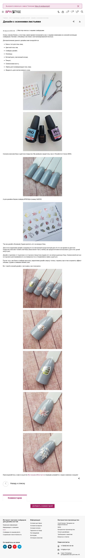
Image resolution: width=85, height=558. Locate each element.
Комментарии (15, 498)
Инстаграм (31, 475)
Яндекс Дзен (10, 547)
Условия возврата (36, 525)
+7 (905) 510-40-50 (67, 545)
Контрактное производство (68, 520)
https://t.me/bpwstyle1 (42, 6)
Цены (59, 527)
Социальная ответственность (12, 534)
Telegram (19, 547)
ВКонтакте (40, 475)
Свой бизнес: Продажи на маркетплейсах (66, 523)
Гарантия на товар (36, 530)
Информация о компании (11, 527)
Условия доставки (36, 523)
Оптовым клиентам (36, 538)
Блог (4, 529)
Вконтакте (5, 547)
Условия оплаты (35, 528)
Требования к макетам (65, 534)
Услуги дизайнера (63, 532)
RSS (79, 21)
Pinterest (15, 547)
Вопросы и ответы (63, 537)
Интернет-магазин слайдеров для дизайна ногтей (14, 521)
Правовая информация (10, 525)
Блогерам (33, 535)
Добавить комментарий (42, 506)
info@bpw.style (65, 549)
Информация (35, 520)
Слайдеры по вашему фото (11, 532)
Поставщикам (34, 533)
